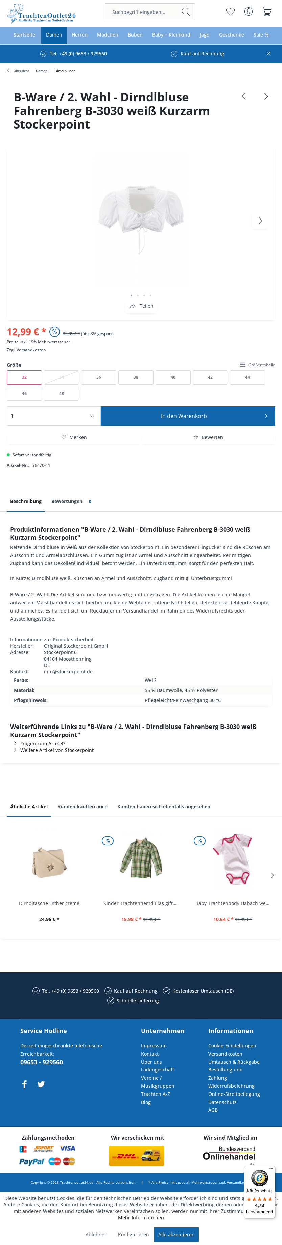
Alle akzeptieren (176, 1234)
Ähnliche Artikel (29, 806)
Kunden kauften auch (82, 806)
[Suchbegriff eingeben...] (150, 11)
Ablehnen (97, 1234)
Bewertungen (72, 501)
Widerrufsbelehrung (231, 1086)
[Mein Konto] (248, 11)
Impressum (154, 1045)
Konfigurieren (133, 1234)
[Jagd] (204, 35)
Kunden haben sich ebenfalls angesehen (163, 806)
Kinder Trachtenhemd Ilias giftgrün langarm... (142, 903)
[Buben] (135, 35)
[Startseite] (24, 35)
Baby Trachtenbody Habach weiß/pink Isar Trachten (234, 903)
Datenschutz (222, 1102)
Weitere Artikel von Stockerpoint (52, 750)
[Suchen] (186, 11)
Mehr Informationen (141, 1217)
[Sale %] (261, 35)
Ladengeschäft (157, 1069)
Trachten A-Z (155, 1094)
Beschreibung (26, 501)
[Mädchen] (107, 35)
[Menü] (271, 1170)
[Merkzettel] (230, 11)
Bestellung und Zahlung (225, 1073)
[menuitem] (150, 11)
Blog (146, 1102)
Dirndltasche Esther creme (49, 903)
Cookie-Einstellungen (232, 1045)
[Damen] (54, 35)
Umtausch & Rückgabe (234, 1062)
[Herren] (79, 35)
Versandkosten (31, 350)
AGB (213, 1110)
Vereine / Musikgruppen (157, 1082)
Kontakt (150, 1054)
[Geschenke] (231, 35)
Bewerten (208, 437)
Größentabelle (257, 365)
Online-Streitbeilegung (234, 1094)
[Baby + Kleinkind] (171, 35)
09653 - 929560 (41, 1062)
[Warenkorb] (267, 11)
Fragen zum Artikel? (37, 743)
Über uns (151, 1062)
